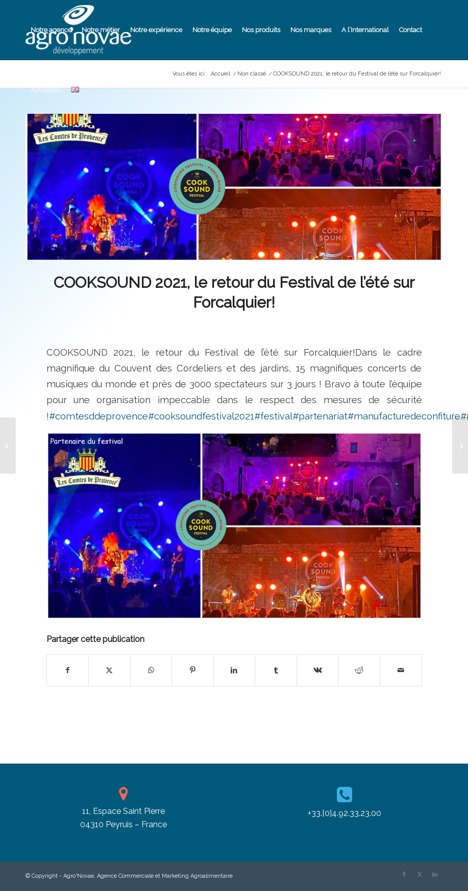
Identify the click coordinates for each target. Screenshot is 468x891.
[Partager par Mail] (401, 670)
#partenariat (320, 416)
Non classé (224, 324)
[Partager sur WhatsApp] (151, 670)
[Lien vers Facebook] (404, 874)
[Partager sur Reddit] (359, 670)
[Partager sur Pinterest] (192, 670)
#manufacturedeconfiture (404, 416)
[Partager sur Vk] (317, 670)
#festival (273, 416)
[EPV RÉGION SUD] (8, 445)
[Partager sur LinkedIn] (234, 670)
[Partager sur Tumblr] (276, 670)
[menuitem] (51, 30)
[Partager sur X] (109, 670)
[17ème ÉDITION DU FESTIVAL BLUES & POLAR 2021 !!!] (460, 445)
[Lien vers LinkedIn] (434, 874)
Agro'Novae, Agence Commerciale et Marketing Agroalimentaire (148, 876)
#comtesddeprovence (98, 416)
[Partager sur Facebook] (68, 670)
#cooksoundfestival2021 (201, 416)
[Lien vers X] (419, 874)
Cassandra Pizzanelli (304, 324)
